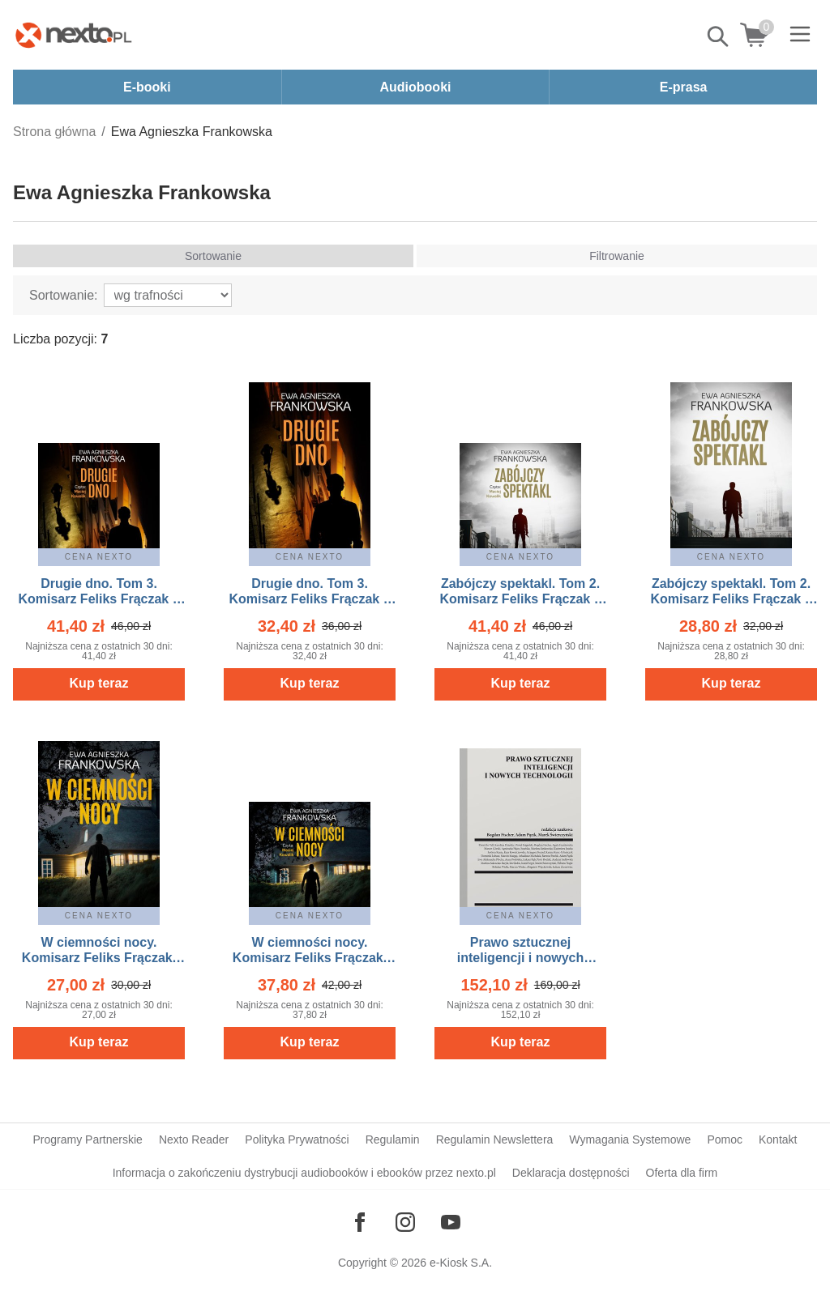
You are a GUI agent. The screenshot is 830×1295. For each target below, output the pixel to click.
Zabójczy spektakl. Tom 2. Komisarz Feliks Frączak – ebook (730, 599)
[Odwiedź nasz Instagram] (405, 1222)
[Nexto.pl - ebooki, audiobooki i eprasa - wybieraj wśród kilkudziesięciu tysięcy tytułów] (74, 35)
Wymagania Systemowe (630, 1139)
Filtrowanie (616, 255)
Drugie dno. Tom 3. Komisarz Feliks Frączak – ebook (309, 599)
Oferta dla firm (682, 1172)
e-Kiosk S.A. (461, 1262)
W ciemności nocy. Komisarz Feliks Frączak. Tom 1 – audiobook (310, 957)
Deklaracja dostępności (571, 1172)
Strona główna (54, 131)
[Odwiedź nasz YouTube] (451, 1222)
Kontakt (778, 1139)
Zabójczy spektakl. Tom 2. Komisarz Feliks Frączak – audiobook (520, 599)
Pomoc (724, 1139)
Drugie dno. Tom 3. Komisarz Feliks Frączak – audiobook (98, 599)
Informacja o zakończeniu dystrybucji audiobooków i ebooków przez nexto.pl (304, 1172)
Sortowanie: (63, 295)
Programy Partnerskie (88, 1139)
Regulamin (393, 1139)
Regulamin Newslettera (495, 1139)
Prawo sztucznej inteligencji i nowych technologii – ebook (520, 957)
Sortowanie (213, 255)
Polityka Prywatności (297, 1139)
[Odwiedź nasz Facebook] (360, 1222)
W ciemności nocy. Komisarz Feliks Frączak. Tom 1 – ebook (99, 957)
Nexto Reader (194, 1139)
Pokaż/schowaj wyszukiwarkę (719, 36)
